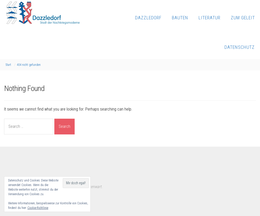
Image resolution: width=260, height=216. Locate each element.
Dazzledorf (148, 17)
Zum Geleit (243, 17)
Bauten (180, 17)
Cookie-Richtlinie (37, 208)
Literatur (209, 17)
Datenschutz (239, 47)
